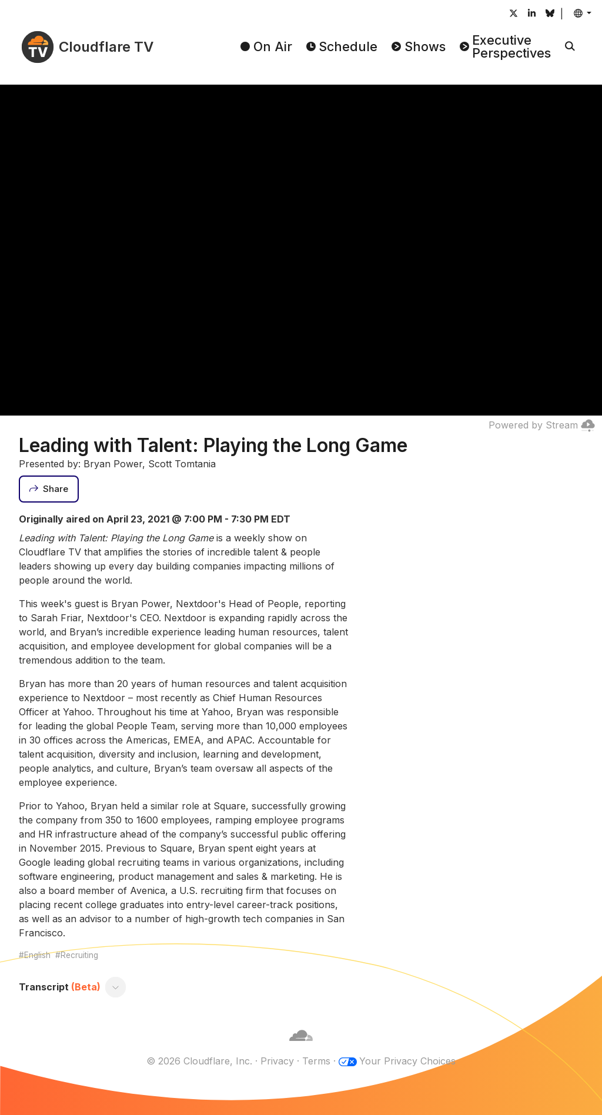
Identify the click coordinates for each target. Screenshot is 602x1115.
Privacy (277, 1061)
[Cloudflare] (301, 1047)
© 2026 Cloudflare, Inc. (199, 1061)
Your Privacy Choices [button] (407, 1061)
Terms (316, 1061)
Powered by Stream (542, 425)
